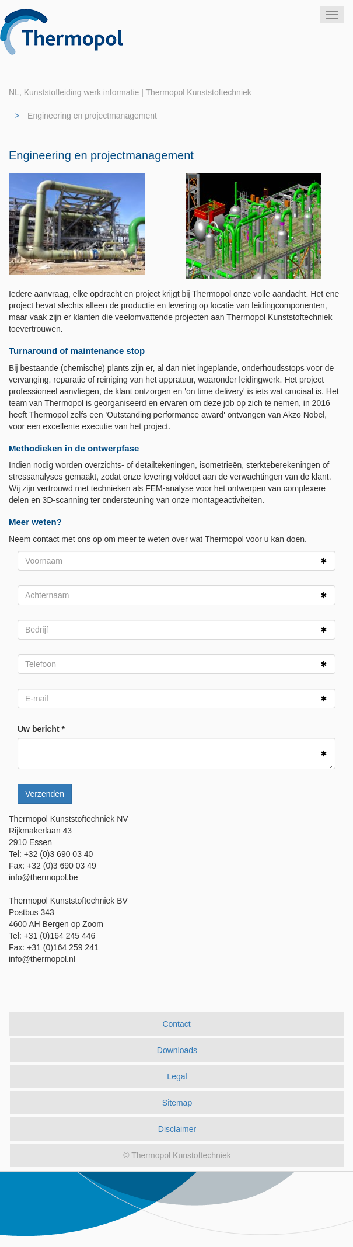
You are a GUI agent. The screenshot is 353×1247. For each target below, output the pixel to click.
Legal (177, 1076)
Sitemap (177, 1102)
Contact (176, 1024)
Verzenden (44, 793)
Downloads (177, 1050)
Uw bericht (39, 729)
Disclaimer (177, 1129)
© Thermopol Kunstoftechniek (176, 1155)
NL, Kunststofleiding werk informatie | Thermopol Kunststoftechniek (130, 92)
